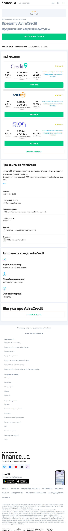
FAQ (5, 426)
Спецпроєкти (17, 493)
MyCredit (7, 395)
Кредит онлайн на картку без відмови (16, 347)
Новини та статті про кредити (14, 418)
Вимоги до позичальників (12, 422)
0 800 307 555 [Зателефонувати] (24, 3)
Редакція (15, 488)
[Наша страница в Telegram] (4, 466)
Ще (4, 183)
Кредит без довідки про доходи (14, 365)
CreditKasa (7, 382)
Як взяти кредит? (10, 431)
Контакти (7, 413)
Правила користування (36, 493)
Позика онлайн (9, 351)
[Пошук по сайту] (58, 3)
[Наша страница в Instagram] (27, 466)
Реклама (5, 493)
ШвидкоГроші (8, 387)
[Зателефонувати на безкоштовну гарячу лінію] (34, 461)
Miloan (6, 391)
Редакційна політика (30, 488)
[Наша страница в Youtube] (16, 466)
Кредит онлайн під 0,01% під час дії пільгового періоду (21, 369)
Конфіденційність (56, 493)
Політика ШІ (47, 488)
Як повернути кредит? (11, 435)
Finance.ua (20, 328)
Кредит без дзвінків (10, 356)
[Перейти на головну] (9, 3)
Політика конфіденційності (13, 409)
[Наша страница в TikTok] (21, 466)
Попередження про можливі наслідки (53, 75)
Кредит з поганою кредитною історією (16, 360)
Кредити (28, 328)
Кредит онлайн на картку (12, 343)
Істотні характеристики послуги (52, 72)
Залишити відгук (34, 315)
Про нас (7, 404)
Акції (5, 440)
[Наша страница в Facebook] (10, 466)
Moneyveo (7, 378)
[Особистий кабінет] (53, 3)
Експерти (59, 488)
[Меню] (63, 3)
